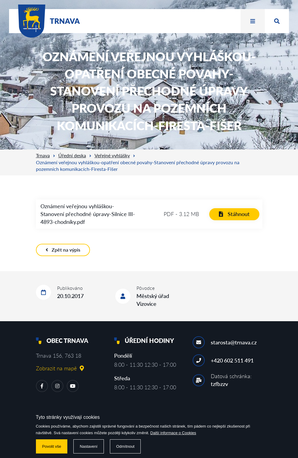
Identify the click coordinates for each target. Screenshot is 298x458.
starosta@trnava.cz (234, 342)
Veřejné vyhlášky (112, 155)
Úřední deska (72, 155)
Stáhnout (234, 214)
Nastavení (89, 446)
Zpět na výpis (63, 250)
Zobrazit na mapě (60, 368)
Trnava (43, 155)
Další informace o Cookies (173, 433)
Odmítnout (125, 446)
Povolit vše (51, 446)
